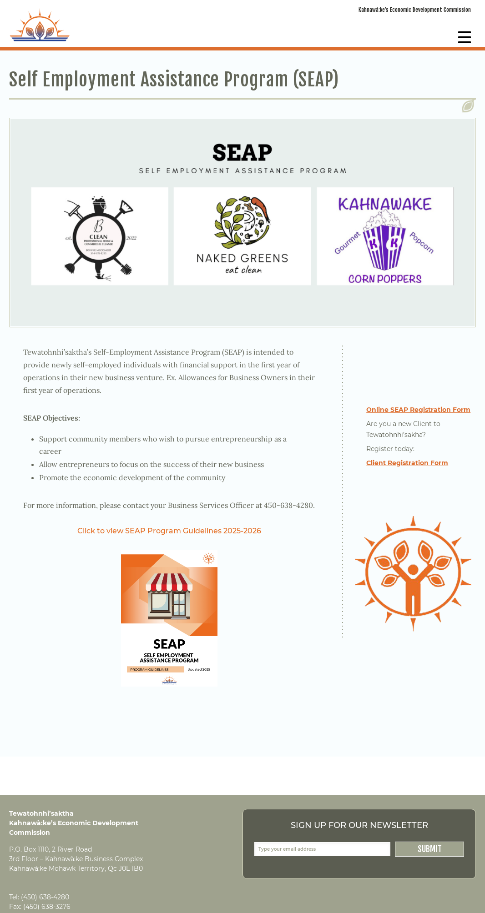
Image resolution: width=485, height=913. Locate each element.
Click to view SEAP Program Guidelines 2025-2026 (169, 531)
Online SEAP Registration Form (418, 410)
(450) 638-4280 (45, 897)
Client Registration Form (407, 463)
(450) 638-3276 (47, 907)
